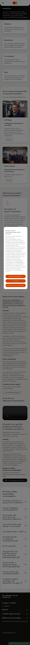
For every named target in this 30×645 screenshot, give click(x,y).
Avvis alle (15, 280)
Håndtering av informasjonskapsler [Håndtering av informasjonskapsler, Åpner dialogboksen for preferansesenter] (15, 285)
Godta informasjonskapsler (15, 276)
